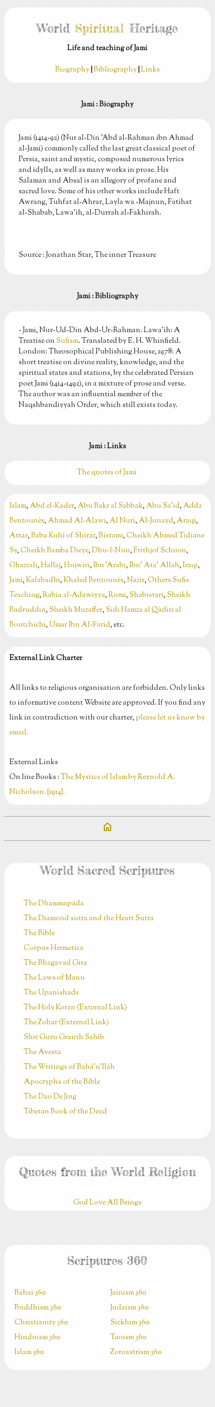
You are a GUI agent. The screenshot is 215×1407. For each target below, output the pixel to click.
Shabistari (146, 595)
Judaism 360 (129, 1307)
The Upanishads (51, 993)
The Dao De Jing (50, 1097)
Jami (16, 580)
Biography (72, 70)
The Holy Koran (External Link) (75, 1007)
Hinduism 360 (37, 1337)
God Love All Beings (107, 1203)
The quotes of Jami (107, 472)
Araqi (186, 521)
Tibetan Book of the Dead (65, 1111)
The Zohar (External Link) (66, 1022)
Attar (18, 535)
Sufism (67, 341)
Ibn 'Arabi (109, 565)
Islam (17, 506)
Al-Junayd (156, 521)
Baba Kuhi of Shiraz (63, 535)
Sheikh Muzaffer (75, 610)
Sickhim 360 (130, 1322)
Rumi (117, 595)
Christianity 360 (41, 1322)
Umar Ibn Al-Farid (79, 625)
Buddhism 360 (37, 1307)
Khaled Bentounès (93, 580)
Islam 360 (29, 1352)
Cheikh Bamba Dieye (54, 550)
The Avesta (42, 1052)
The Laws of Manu (54, 978)
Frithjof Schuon (159, 550)
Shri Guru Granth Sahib (64, 1037)
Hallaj (51, 565)
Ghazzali (23, 565)
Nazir (136, 580)
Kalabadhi (43, 580)
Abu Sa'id (163, 506)
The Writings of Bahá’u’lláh (69, 1067)
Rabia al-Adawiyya (74, 595)
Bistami (111, 535)
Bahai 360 (30, 1293)
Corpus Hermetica (53, 948)
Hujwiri (77, 565)
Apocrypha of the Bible (62, 1082)
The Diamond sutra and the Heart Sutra (89, 918)
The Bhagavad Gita (55, 963)
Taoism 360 (128, 1337)
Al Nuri (122, 521)
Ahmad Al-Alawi (77, 521)
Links (150, 70)
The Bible (39, 933)
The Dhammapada (54, 903)
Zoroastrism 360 (136, 1352)
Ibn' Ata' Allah (154, 565)
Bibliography (115, 70)
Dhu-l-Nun (111, 550)
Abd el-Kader (52, 506)
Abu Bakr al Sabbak (110, 506)
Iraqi (190, 565)
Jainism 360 (128, 1293)
